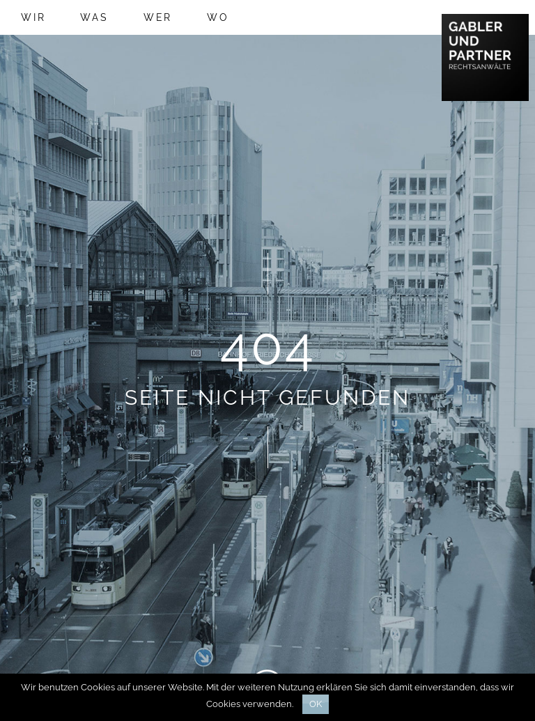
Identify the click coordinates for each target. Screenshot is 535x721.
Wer (158, 17)
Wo (218, 17)
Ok (315, 704)
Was (94, 17)
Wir (33, 17)
